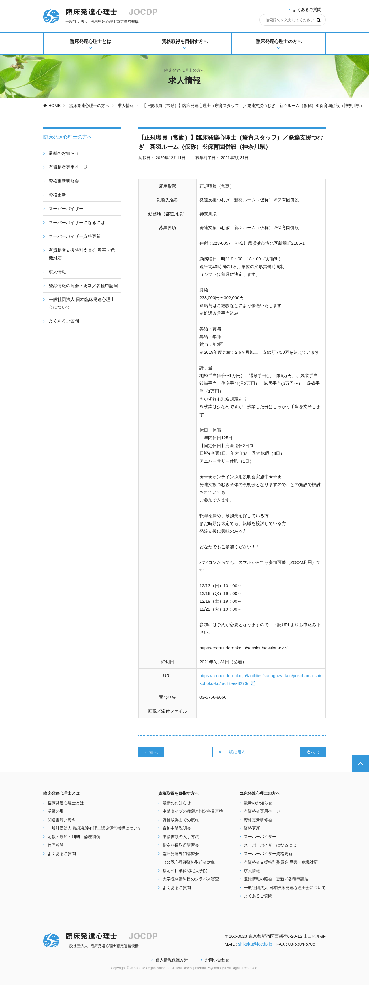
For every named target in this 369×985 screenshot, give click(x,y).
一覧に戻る (232, 751)
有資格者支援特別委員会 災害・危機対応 (281, 862)
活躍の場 (56, 811)
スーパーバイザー (260, 836)
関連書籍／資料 (62, 820)
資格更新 (252, 828)
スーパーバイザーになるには (270, 845)
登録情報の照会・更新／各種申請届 (276, 879)
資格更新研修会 (258, 820)
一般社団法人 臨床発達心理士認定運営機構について (95, 828)
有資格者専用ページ (262, 811)
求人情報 (126, 105)
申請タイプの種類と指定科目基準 (193, 811)
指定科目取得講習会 (181, 845)
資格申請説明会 (177, 828)
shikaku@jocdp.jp (255, 943)
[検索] (319, 20)
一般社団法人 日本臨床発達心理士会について (285, 887)
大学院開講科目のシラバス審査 (191, 879)
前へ (151, 752)
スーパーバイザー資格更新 (268, 853)
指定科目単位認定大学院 (185, 870)
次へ (312, 752)
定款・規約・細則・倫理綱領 (74, 836)
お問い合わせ (215, 960)
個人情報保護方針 (169, 960)
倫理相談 (56, 845)
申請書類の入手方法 (181, 836)
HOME (52, 105)
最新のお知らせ (177, 803)
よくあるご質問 (307, 9)
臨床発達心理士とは (66, 803)
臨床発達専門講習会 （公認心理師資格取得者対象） (191, 857)
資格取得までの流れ (181, 820)
